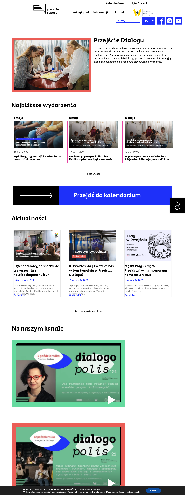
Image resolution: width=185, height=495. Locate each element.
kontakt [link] (120, 12)
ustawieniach (132, 492)
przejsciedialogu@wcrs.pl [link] (12, 484)
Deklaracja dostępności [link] (172, 475)
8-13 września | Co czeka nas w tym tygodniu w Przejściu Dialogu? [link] (91, 271)
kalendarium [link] (115, 3)
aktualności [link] (139, 3)
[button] (15, 65)
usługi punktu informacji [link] (90, 12)
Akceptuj (153, 490)
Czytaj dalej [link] (19, 295)
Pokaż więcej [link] (92, 174)
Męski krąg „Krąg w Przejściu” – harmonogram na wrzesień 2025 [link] (146, 271)
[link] (177, 205)
